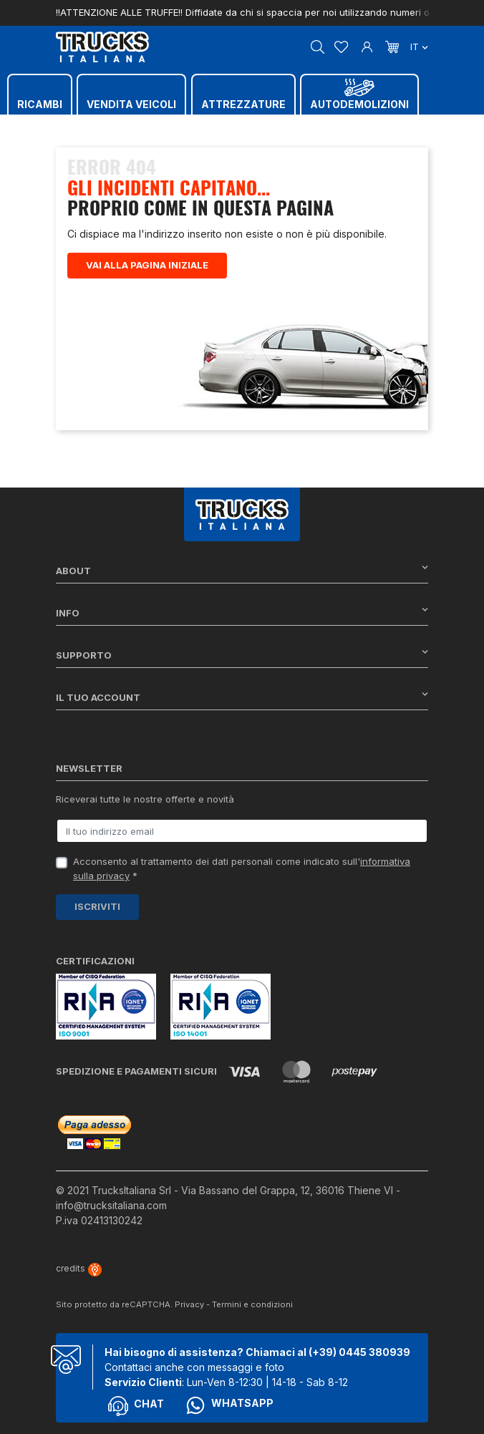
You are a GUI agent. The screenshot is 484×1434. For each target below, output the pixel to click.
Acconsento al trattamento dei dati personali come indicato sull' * (241, 868)
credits (79, 1268)
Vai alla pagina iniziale (147, 265)
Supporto (242, 655)
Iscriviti (97, 906)
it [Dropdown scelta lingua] (419, 46)
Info (242, 612)
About (242, 570)
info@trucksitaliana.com (111, 1205)
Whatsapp (229, 1405)
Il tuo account (242, 697)
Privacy (189, 1304)
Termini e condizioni (252, 1304)
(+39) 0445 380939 (359, 1352)
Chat (136, 1406)
